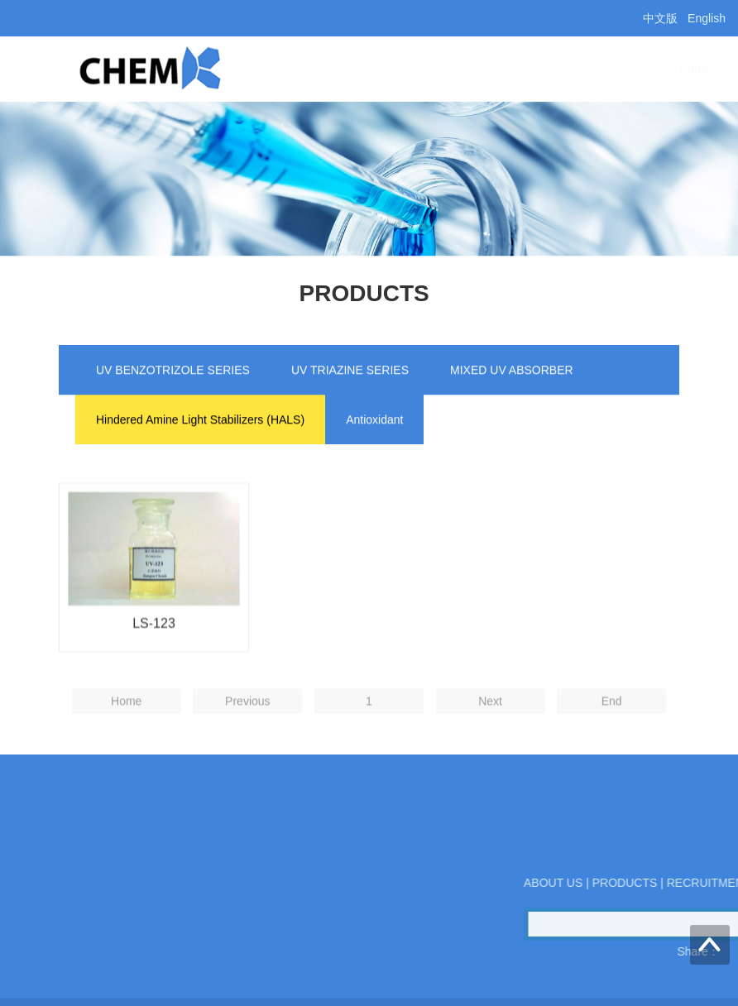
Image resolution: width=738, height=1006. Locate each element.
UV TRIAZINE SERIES (350, 371)
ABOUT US (411, 69)
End (611, 723)
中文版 (660, 18)
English (707, 18)
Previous (247, 723)
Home (327, 69)
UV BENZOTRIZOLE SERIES (173, 371)
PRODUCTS (514, 69)
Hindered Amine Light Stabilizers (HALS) (200, 421)
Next (490, 723)
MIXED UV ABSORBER (511, 371)
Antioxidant (374, 421)
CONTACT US (623, 69)
